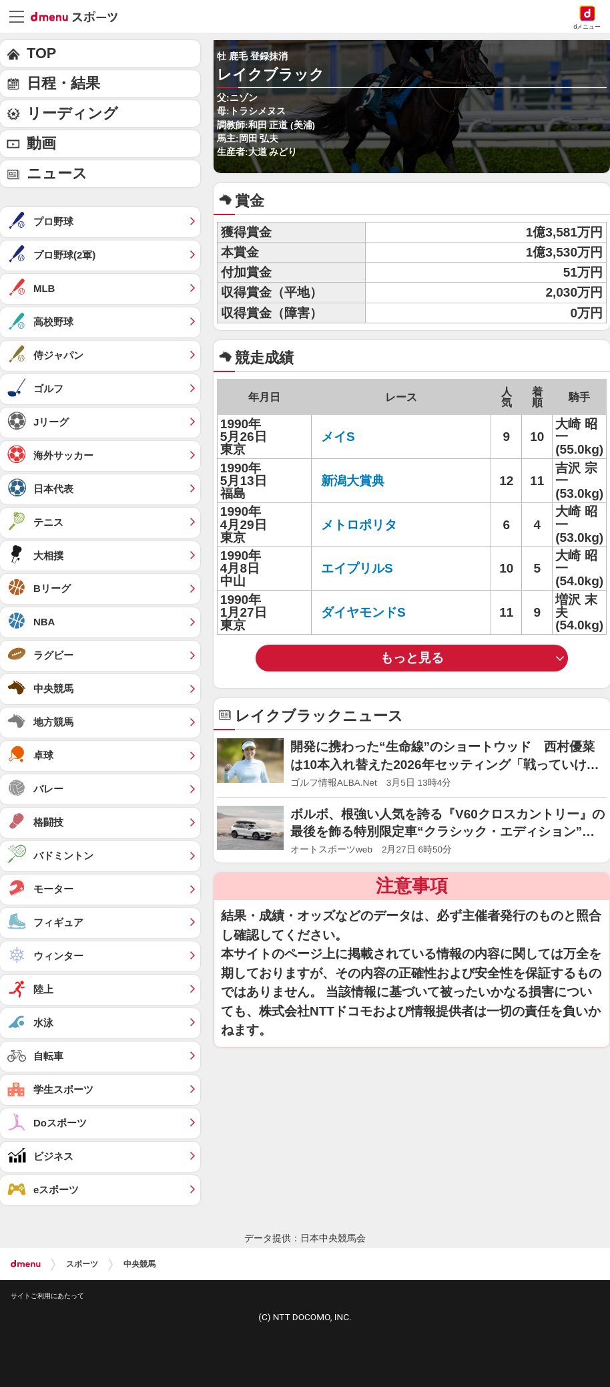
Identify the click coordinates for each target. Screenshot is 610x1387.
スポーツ (82, 1264)
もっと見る (412, 658)
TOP (41, 53)
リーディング (72, 113)
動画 (41, 143)
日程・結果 (63, 83)
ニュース (57, 173)
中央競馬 (139, 1264)
